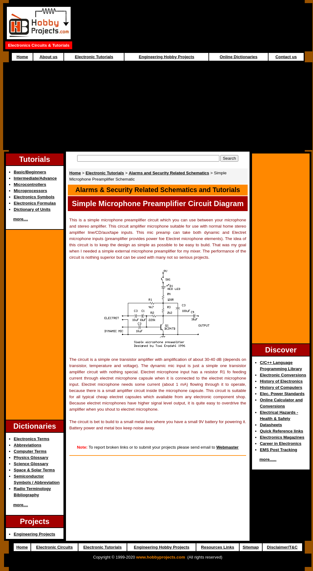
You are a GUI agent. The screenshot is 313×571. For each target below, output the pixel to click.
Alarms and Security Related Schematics (169, 173)
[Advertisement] (158, 106)
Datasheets (271, 424)
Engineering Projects (34, 534)
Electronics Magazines (282, 437)
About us (49, 56)
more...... (268, 459)
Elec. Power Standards (282, 393)
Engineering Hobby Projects (166, 56)
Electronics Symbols (34, 197)
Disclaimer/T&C (282, 547)
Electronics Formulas (35, 203)
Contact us (286, 56)
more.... (20, 219)
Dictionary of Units (32, 209)
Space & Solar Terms (34, 470)
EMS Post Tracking (278, 449)
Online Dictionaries (238, 56)
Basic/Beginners (30, 172)
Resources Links (217, 547)
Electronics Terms (31, 439)
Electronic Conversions (283, 375)
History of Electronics (281, 381)
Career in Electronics (280, 443)
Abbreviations (27, 445)
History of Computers (281, 387)
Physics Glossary (31, 457)
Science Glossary (31, 463)
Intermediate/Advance (35, 178)
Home (22, 56)
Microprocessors (30, 190)
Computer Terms (30, 451)
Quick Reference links (281, 431)
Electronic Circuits (54, 547)
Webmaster (227, 447)
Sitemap (251, 547)
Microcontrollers (30, 184)
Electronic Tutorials (94, 56)
